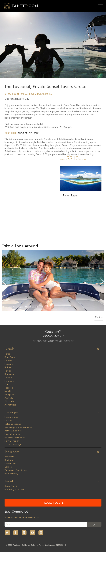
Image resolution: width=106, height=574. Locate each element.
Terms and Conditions (16, 470)
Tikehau (8, 377)
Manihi (8, 391)
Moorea (8, 360)
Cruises (8, 420)
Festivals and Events (15, 437)
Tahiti (7, 353)
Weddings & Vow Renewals (18, 427)
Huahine (9, 364)
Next (101, 281)
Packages (11, 412)
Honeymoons (11, 417)
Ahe (6, 384)
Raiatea (8, 367)
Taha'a (8, 370)
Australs (9, 398)
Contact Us (10, 463)
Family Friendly (12, 440)
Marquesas (10, 394)
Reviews (9, 460)
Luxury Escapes (12, 434)
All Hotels (9, 401)
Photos (99, 317)
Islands (9, 349)
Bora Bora (70, 196)
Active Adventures (14, 430)
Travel (9, 481)
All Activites (10, 404)
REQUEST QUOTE (53, 502)
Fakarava (9, 381)
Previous (4, 281)
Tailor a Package (13, 444)
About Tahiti (11, 486)
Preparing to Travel (14, 489)
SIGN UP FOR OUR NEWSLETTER (22, 517)
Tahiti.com (12, 452)
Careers (8, 466)
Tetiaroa (9, 387)
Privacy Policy (11, 473)
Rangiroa (9, 374)
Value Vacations (13, 424)
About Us (9, 456)
